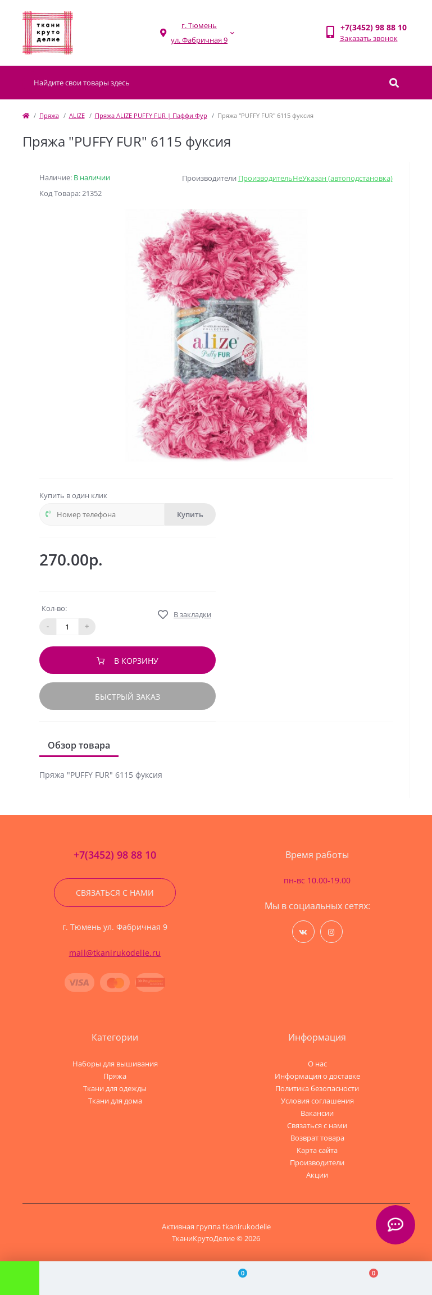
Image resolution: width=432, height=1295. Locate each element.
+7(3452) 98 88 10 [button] (115, 855)
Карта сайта (317, 1150)
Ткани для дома (115, 1101)
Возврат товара (317, 1138)
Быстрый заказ (127, 696)
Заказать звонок (369, 38)
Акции (317, 1175)
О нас (317, 1064)
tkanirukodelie (246, 1226)
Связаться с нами (115, 892)
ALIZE (77, 115)
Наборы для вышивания (115, 1064)
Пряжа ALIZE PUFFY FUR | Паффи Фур (151, 115)
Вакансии (317, 1113)
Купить (190, 514)
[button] (199, 32)
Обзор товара (79, 745)
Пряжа (49, 115)
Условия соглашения (317, 1101)
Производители (317, 1162)
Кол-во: (54, 608)
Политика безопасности (317, 1088)
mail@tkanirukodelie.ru (115, 952)
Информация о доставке (317, 1076)
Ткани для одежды (115, 1088)
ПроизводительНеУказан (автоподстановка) (315, 178)
